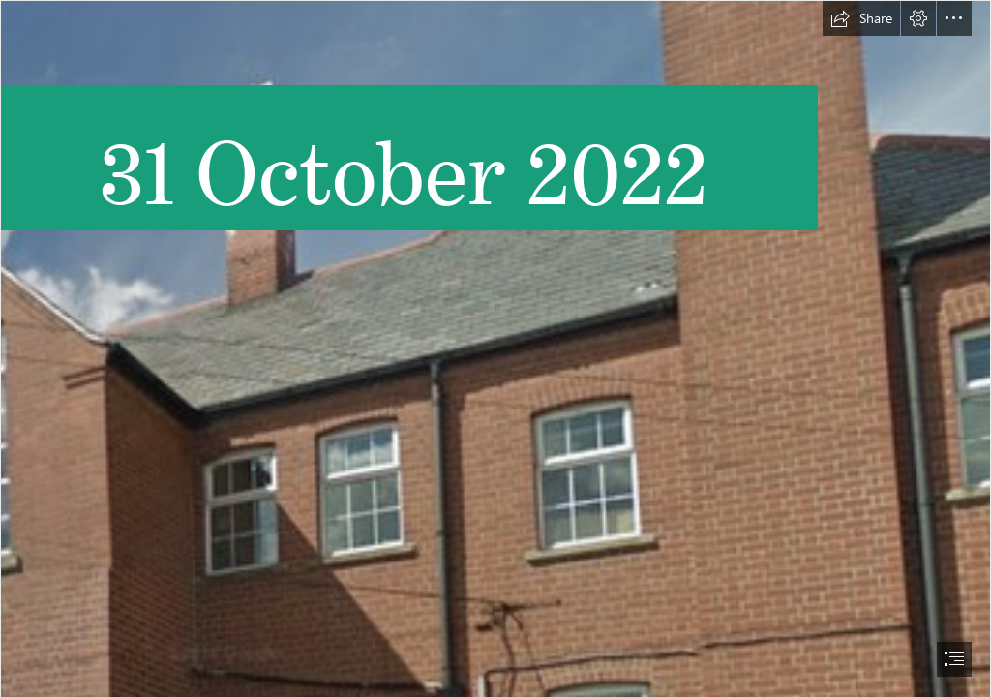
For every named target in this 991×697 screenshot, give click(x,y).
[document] (495, 348)
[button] (861, 18)
